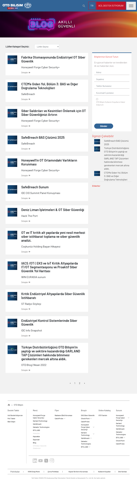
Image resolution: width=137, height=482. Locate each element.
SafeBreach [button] (86, 438)
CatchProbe (85, 422)
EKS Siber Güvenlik (87, 415)
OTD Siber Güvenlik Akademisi (39, 447)
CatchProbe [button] (60, 418)
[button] (84, 6)
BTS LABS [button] (85, 447)
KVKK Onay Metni (34, 472)
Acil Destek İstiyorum (110, 5)
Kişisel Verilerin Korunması (78, 472)
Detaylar (25, 72)
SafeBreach (37, 424)
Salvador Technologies (41, 427)
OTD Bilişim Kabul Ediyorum (110, 103)
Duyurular (36, 440)
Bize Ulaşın (11, 422)
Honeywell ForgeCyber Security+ (39, 416)
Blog (34, 443)
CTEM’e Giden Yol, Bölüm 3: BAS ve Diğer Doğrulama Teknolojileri (116, 176)
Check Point (120, 441)
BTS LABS (36, 430)
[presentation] (114, 115)
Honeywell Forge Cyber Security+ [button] (87, 427)
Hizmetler (36, 433)
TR (91, 5)
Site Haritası (122, 472)
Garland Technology (40, 421)
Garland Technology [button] (87, 434)
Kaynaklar (36, 436)
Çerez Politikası (53, 472)
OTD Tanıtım (103, 415)
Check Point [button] (86, 418)
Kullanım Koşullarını (112, 102)
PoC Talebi (11, 418)
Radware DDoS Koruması (63, 415)
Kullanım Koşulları (104, 472)
